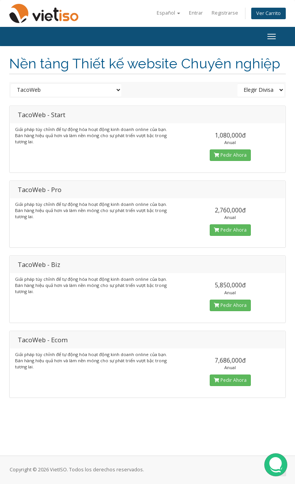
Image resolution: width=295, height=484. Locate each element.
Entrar (196, 13)
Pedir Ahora (230, 155)
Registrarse (225, 13)
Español (168, 13)
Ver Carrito (268, 13)
